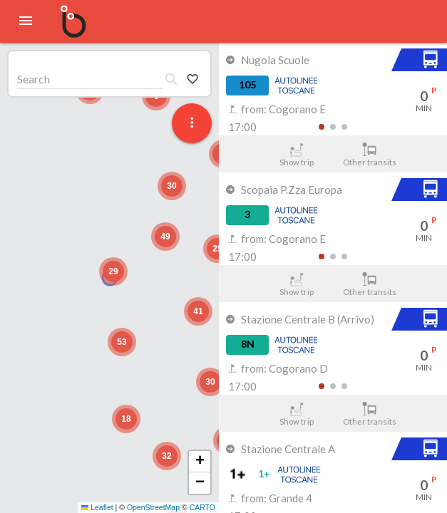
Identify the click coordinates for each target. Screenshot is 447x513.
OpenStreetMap (153, 507)
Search (33, 79)
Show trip (296, 154)
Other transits (369, 154)
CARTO (202, 507)
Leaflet (97, 507)
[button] (113, 271)
